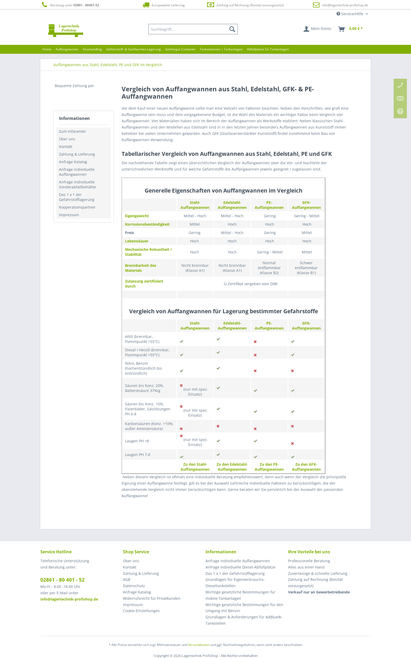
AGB (126, 579)
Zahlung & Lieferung (77, 154)
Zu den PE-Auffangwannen (269, 467)
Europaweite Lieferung (163, 5)
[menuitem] (193, 29)
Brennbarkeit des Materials (140, 268)
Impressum (69, 214)
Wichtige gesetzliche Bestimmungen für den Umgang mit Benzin (244, 607)
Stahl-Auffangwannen (195, 205)
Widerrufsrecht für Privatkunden (151, 598)
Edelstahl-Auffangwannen (232, 205)
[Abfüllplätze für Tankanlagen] (268, 49)
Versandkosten (199, 645)
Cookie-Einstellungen (141, 610)
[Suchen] (232, 29)
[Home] (46, 49)
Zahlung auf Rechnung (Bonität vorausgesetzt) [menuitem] (315, 582)
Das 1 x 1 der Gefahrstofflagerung (76, 197)
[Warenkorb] (350, 29)
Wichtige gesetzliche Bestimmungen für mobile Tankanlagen (240, 595)
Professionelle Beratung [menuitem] (309, 560)
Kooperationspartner (77, 207)
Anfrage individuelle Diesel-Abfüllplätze (240, 567)
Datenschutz (134, 585)
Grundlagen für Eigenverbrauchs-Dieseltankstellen (235, 582)
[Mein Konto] (317, 29)
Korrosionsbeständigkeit (147, 224)
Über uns (67, 138)
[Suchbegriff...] (193, 29)
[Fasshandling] (92, 49)
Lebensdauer (136, 240)
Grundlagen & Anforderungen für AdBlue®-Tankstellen (244, 620)
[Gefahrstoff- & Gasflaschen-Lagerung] (133, 49)
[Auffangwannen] (67, 49)
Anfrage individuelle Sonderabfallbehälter (77, 184)
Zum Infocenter (72, 131)
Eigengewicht (137, 215)
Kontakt (65, 146)
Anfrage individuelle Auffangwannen (77, 172)
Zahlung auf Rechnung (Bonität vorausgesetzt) (245, 5)
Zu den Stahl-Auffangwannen (195, 467)
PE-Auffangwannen (269, 205)
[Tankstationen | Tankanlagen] (221, 49)
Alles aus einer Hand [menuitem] (306, 567)
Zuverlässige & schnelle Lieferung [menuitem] (317, 573)
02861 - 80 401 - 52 (62, 579)
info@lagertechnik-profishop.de (345, 5)
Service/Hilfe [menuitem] (350, 13)
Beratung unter (69, 5)
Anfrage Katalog (73, 161)
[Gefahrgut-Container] (180, 49)
